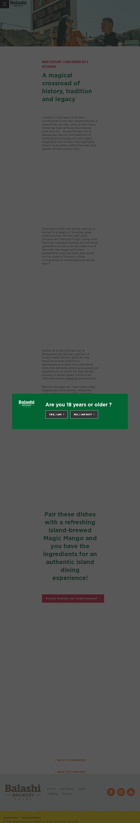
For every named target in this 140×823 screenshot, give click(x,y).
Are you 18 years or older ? (78, 404)
